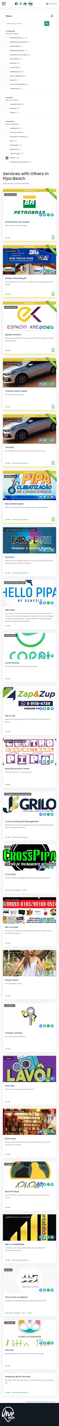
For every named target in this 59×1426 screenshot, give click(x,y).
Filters (9, 16)
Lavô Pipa (10, 945)
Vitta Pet (9, 1209)
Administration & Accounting (17, 654)
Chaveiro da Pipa (13, 892)
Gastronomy (7, 1360)
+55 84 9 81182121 (11, 1387)
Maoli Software (22, 1412)
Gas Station (10, 54)
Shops (4, 1367)
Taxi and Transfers (13, 224)
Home (4, 1328)
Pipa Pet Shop (12, 1051)
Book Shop (10, 998)
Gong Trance (11, 839)
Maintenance (10, 111)
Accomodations (9, 1357)
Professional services (20, 323)
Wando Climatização (16, 138)
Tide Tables (7, 1345)
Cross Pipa (10, 734)
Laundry (8, 548)
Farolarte (9, 417)
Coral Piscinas (12, 522)
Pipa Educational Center (17, 628)
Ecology (5, 1338)
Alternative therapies (14, 813)
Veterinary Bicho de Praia (17, 1236)
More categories (12, 760)
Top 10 (4, 1341)
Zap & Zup (10, 575)
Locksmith (9, 865)
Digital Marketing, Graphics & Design (20, 390)
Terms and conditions (11, 1409)
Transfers (6, 1377)
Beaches (5, 1331)
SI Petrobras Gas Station (17, 81)
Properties (6, 1374)
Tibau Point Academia (16, 1157)
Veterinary (9, 1024)
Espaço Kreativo (13, 194)
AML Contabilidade (14, 1104)
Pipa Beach (7, 1335)
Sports (8, 707)
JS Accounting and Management (22, 681)
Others (7, 97)
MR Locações (11, 786)
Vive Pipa (12, 1406)
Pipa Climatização (14, 363)
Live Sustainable (9, 1348)
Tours (4, 1364)
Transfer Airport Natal (16, 250)
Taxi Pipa (9, 307)
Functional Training (13, 750)
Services (5, 1370)
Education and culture (14, 443)
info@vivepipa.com (12, 1391)
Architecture (10, 167)
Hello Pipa (10, 469)
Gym (23, 1173)
